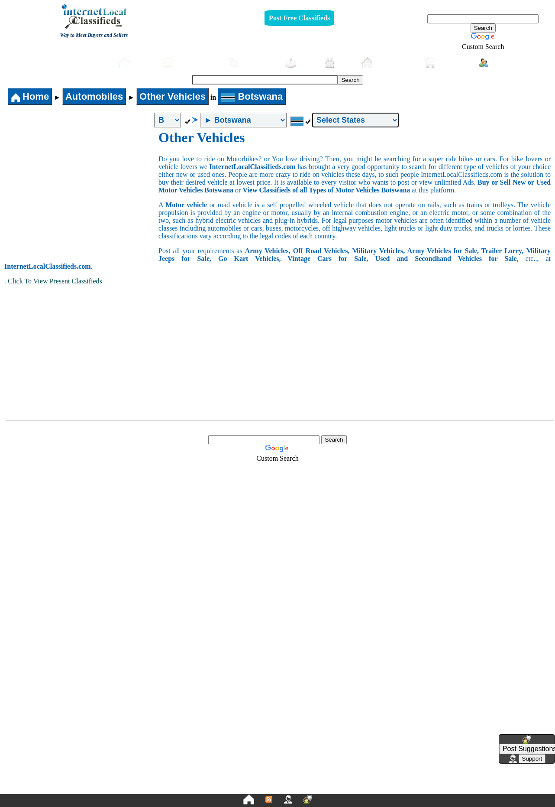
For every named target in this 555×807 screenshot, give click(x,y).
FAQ (345, 786)
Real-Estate (388, 62)
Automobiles (190, 62)
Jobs (300, 62)
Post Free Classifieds (299, 18)
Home (136, 62)
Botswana (252, 96)
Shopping (447, 62)
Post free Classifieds (76, 61)
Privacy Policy (224, 786)
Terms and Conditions (298, 786)
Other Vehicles (172, 96)
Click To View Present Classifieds (55, 281)
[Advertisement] (81, 194)
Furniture (252, 62)
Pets (338, 62)
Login (495, 62)
